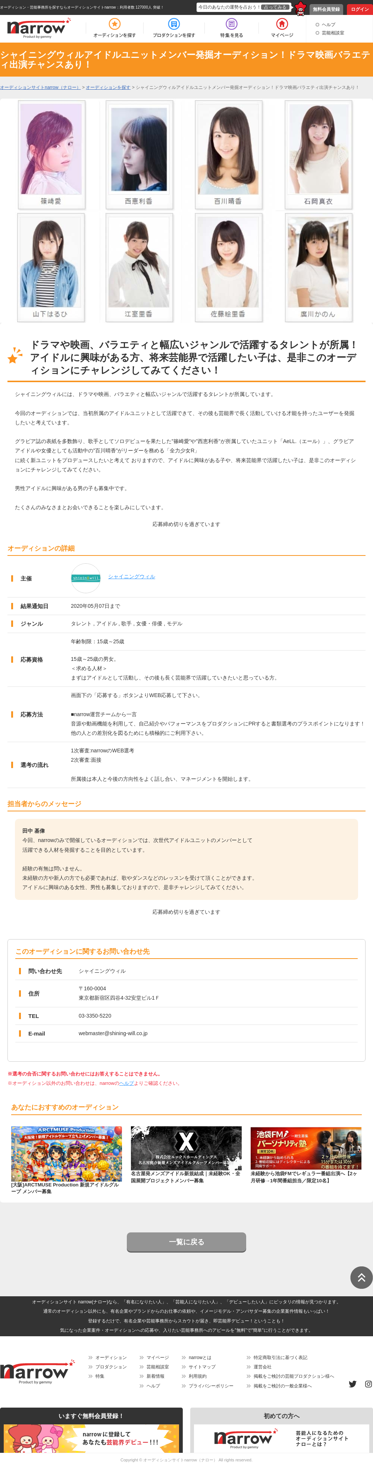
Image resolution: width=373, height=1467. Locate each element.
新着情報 (155, 1376)
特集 (99, 1376)
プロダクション (111, 1366)
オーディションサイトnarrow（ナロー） (180, 1460)
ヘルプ (328, 24)
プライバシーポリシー (211, 1386)
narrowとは (200, 1357)
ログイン (360, 9)
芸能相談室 (333, 32)
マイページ (158, 1357)
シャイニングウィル (131, 576)
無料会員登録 (326, 9)
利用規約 (198, 1376)
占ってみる (275, 7)
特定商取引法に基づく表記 (280, 1357)
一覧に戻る (186, 1242)
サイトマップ (202, 1366)
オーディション (111, 1357)
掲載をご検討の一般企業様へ (283, 1386)
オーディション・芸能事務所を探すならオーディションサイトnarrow (58, 7)
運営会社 (263, 1366)
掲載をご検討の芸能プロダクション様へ (294, 1376)
